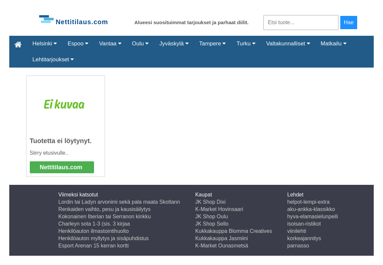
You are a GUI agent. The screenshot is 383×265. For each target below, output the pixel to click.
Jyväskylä (173, 43)
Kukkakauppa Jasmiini (221, 238)
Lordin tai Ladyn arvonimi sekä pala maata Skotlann (119, 202)
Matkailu (334, 43)
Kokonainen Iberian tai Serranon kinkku (104, 216)
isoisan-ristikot (304, 224)
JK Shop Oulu (211, 216)
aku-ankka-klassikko (311, 209)
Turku (246, 43)
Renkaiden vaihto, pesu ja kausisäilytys (104, 209)
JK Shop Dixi (210, 202)
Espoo (78, 43)
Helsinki (44, 43)
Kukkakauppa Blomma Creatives (233, 231)
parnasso (298, 245)
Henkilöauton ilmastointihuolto (93, 231)
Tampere (212, 43)
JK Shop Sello (212, 224)
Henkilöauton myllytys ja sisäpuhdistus (103, 238)
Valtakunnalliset (288, 43)
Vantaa (110, 43)
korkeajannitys (304, 238)
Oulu (140, 43)
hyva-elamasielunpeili (312, 216)
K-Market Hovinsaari (219, 209)
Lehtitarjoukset (53, 59)
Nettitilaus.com (61, 167)
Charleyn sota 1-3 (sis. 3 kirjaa (94, 224)
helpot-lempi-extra (308, 202)
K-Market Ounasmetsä (221, 245)
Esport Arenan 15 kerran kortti (93, 245)
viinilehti (296, 231)
